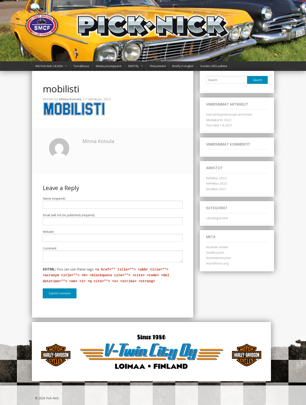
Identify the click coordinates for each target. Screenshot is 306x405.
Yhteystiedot (158, 66)
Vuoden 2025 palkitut (213, 66)
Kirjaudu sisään (217, 247)
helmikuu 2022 (216, 183)
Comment (50, 248)
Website (48, 232)
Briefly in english (183, 66)
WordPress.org (217, 263)
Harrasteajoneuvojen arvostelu (229, 114)
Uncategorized (217, 218)
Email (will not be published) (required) (69, 215)
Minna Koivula (98, 141)
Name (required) (54, 198)
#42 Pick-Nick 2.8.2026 (49, 66)
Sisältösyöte (215, 252)
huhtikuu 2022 (216, 178)
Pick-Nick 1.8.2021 (219, 125)
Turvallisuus (81, 66)
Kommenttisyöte (218, 258)
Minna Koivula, (71, 99)
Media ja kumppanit (108, 66)
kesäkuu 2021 (216, 189)
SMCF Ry (133, 66)
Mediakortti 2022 (218, 120)
